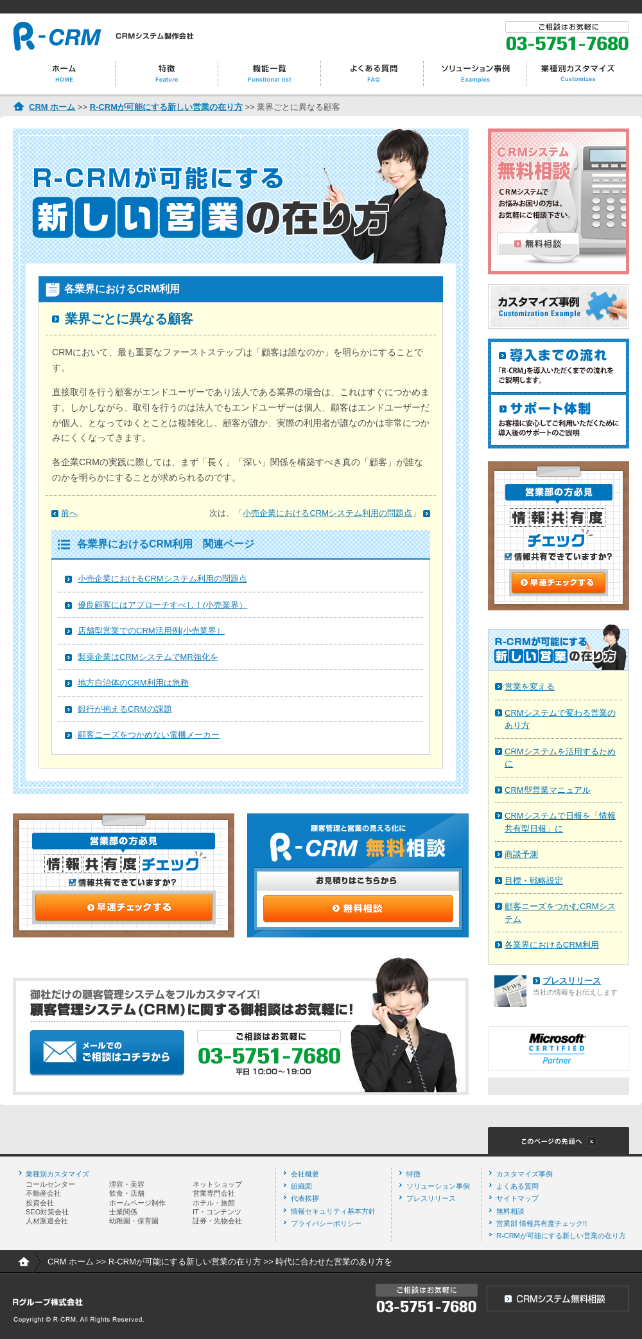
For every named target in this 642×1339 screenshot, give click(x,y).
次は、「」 (315, 513)
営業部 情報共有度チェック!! (541, 1223)
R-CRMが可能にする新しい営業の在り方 (166, 107)
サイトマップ (517, 1198)
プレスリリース (571, 981)
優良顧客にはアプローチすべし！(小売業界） (162, 605)
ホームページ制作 (137, 1203)
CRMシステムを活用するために (560, 758)
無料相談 (510, 1211)
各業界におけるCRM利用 (552, 945)
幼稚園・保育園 (134, 1221)
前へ (69, 513)
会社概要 (305, 1174)
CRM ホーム (52, 107)
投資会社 (40, 1203)
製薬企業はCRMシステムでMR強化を (148, 657)
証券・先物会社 (217, 1221)
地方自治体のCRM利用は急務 (133, 682)
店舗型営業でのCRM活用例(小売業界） (151, 630)
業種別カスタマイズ (57, 1174)
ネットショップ (217, 1184)
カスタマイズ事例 (524, 1174)
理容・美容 (126, 1184)
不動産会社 (43, 1193)
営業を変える (530, 686)
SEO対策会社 (47, 1212)
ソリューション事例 (438, 1186)
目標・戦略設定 (534, 880)
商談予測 (521, 854)
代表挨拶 (305, 1198)
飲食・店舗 (126, 1193)
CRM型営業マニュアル (548, 790)
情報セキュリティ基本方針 (333, 1211)
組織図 (301, 1186)
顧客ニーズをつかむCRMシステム (560, 912)
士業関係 (123, 1212)
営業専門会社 (214, 1193)
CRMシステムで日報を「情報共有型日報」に (560, 822)
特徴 (413, 1174)
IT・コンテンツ (217, 1212)
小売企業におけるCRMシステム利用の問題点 (162, 578)
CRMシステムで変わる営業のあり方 (560, 719)
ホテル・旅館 (214, 1203)
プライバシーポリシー (326, 1223)
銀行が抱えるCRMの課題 (125, 709)
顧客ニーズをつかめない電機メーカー (149, 735)
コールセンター (50, 1184)
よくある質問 (517, 1186)
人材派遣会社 (47, 1221)
